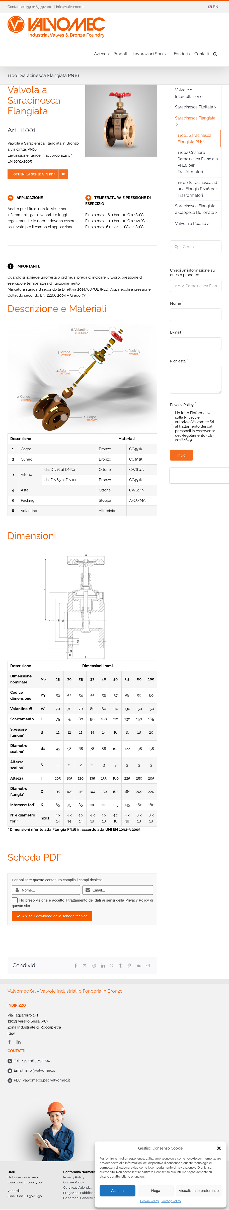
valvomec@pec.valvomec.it (46, 1080)
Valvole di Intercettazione (188, 93)
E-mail (177, 332)
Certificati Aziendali (77, 1187)
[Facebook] (75, 965)
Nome (177, 303)
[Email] (147, 965)
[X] (84, 965)
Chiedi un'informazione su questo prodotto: (192, 272)
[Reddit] (93, 965)
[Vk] (138, 965)
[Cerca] (176, 246)
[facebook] (10, 1042)
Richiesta (179, 360)
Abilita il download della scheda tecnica (52, 916)
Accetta (117, 1190)
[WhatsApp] (111, 965)
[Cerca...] (195, 246)
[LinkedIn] (102, 965)
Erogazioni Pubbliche (79, 1193)
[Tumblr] (120, 965)
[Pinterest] (129, 965)
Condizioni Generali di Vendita (86, 1198)
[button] (218, 1148)
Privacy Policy (171, 1201)
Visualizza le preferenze (199, 1190)
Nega (155, 1190)
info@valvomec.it (70, 7)
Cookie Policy (149, 1201)
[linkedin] (19, 1042)
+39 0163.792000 (36, 1060)
